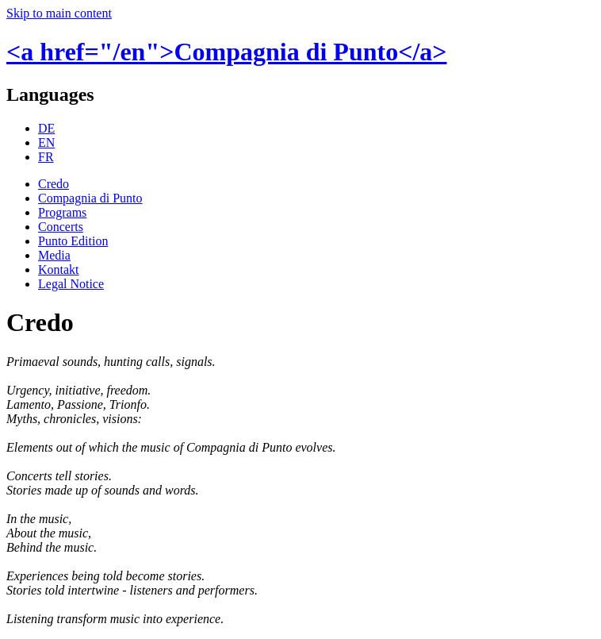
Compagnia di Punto (90, 198)
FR (46, 157)
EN (46, 142)
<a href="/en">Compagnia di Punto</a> (226, 51)
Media (54, 255)
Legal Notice (71, 284)
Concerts (60, 226)
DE (46, 128)
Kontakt (58, 269)
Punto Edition (73, 241)
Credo (53, 184)
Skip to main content (59, 13)
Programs (62, 212)
